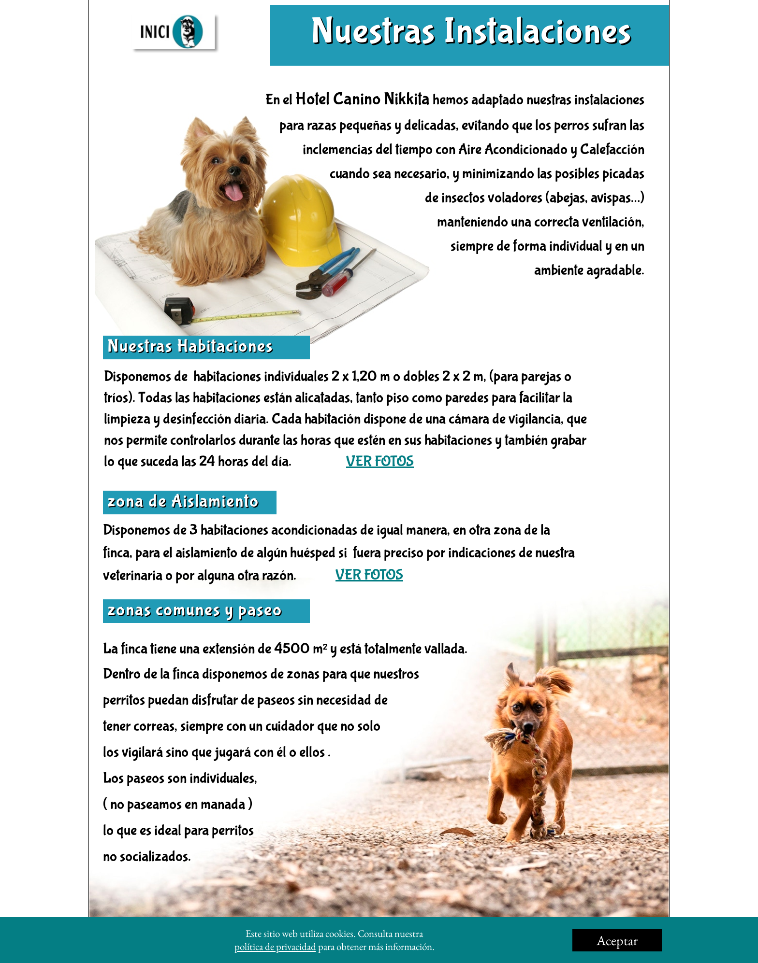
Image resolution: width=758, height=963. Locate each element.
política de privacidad (275, 946)
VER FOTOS (380, 461)
